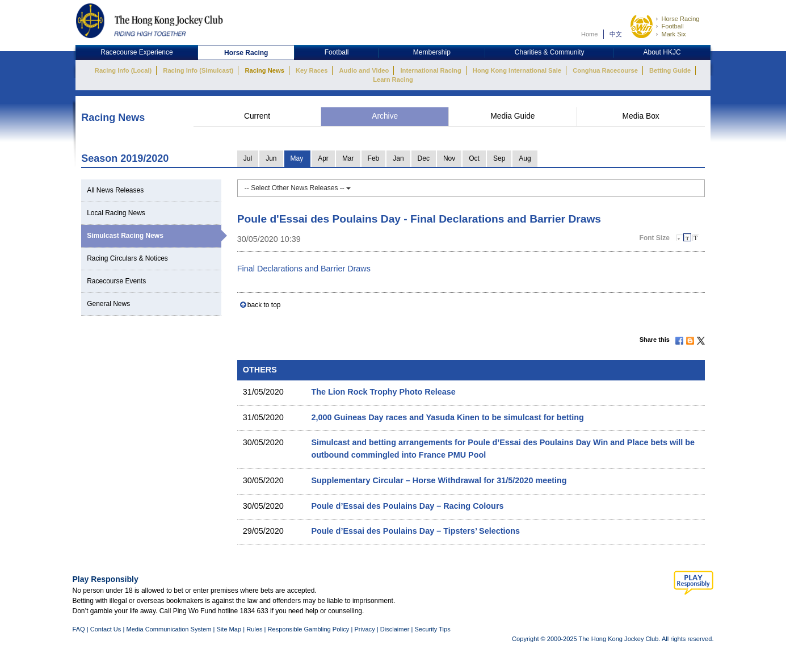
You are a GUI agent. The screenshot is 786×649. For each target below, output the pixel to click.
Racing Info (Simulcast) (198, 70)
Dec (424, 158)
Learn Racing (393, 79)
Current (257, 116)
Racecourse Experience (136, 52)
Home (589, 34)
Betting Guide (670, 70)
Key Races (311, 70)
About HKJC (662, 52)
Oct (474, 158)
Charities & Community (550, 52)
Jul (247, 158)
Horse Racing (680, 18)
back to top (264, 305)
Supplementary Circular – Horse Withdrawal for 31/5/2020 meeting (438, 480)
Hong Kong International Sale (517, 70)
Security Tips (432, 629)
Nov (449, 158)
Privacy (364, 629)
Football (672, 26)
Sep (499, 158)
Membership (432, 52)
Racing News (264, 70)
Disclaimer (395, 629)
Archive (385, 116)
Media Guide (512, 116)
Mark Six (673, 34)
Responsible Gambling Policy (308, 629)
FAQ (79, 629)
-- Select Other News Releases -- (298, 188)
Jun (271, 158)
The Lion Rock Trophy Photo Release (383, 391)
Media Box (641, 116)
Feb (374, 158)
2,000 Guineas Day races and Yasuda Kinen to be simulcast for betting (447, 417)
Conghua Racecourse (605, 70)
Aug (525, 158)
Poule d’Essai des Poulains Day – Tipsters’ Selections (415, 530)
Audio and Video (364, 70)
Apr (323, 158)
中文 (616, 34)
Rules (255, 629)
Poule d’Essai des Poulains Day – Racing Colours (407, 505)
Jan (398, 158)
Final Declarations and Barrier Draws (304, 268)
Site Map (228, 629)
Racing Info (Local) (123, 70)
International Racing (431, 70)
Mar (348, 158)
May (297, 158)
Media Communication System (168, 629)
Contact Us (105, 629)
